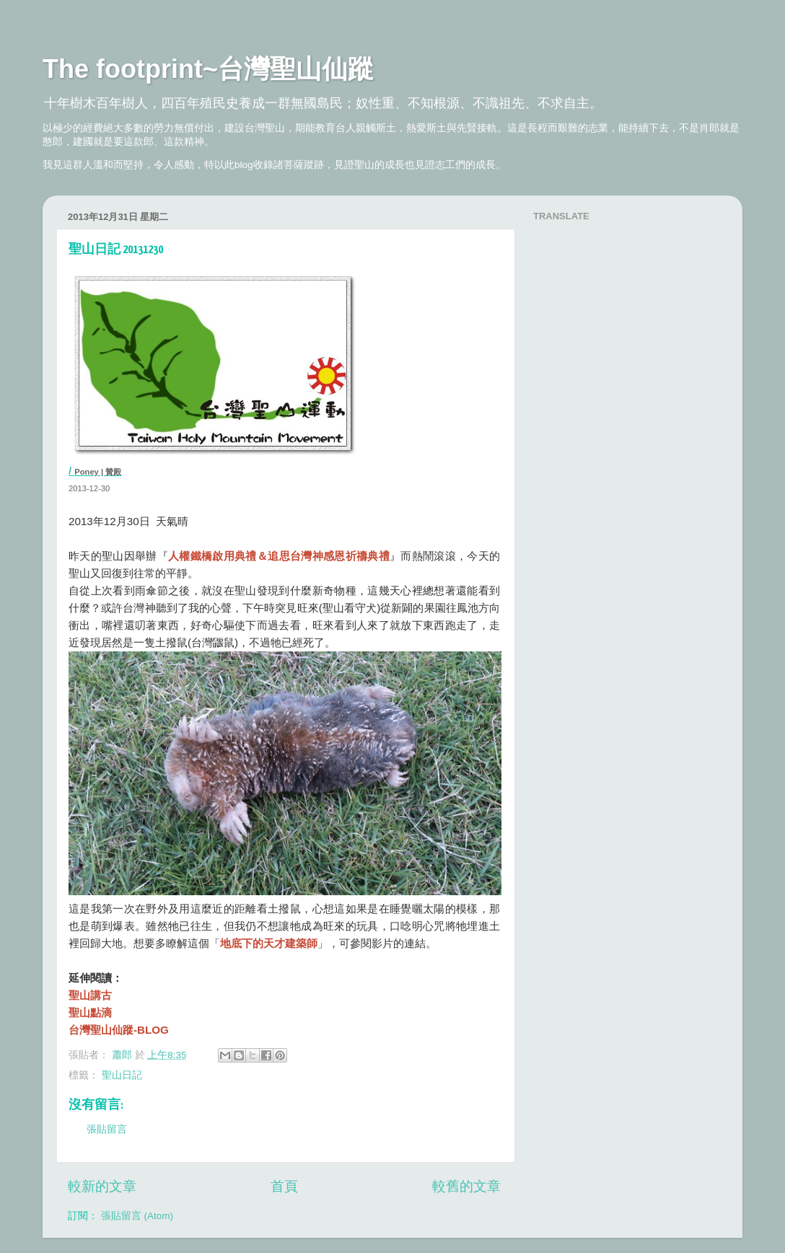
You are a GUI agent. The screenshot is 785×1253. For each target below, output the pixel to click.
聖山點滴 (90, 1012)
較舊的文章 (466, 1186)
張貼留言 (107, 1129)
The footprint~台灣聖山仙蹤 (208, 69)
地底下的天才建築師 (268, 943)
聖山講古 (90, 995)
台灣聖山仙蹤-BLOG (119, 1030)
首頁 (284, 1186)
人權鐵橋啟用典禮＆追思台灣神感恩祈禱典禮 (279, 556)
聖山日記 (122, 1075)
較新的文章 (102, 1186)
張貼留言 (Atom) (137, 1215)
